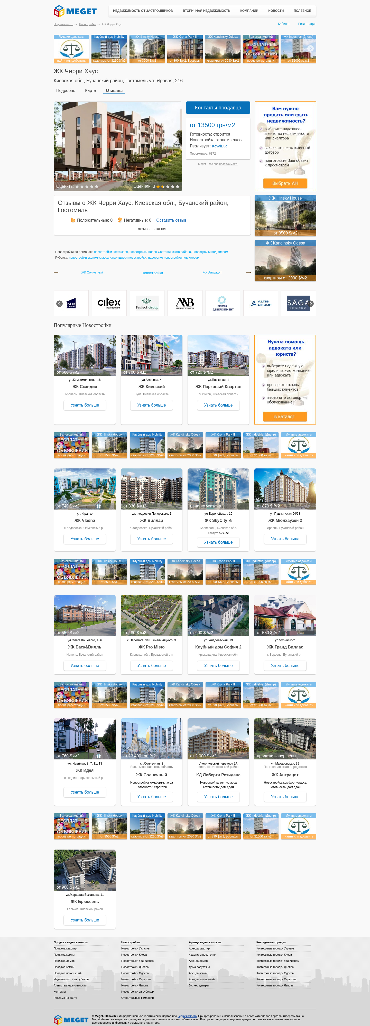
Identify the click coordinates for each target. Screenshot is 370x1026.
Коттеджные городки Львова (274, 981)
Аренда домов (198, 957)
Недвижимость (63, 24)
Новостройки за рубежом (137, 988)
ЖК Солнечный (92, 269)
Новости (276, 11)
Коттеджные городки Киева (274, 951)
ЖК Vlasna (85, 517)
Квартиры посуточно (202, 951)
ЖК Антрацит (212, 269)
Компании (249, 11)
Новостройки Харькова (136, 975)
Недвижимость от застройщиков (143, 11)
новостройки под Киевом (210, 248)
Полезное (302, 11)
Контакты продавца (218, 104)
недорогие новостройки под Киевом (173, 254)
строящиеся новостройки (128, 254)
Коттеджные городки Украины (275, 944)
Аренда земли (198, 969)
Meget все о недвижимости (71, 1016)
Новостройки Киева (134, 951)
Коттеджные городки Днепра (275, 963)
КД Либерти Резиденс (218, 771)
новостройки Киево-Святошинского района (160, 248)
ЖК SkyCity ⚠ (218, 517)
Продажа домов (64, 957)
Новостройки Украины (135, 944)
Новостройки (87, 24)
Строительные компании (137, 994)
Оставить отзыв (171, 216)
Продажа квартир (65, 944)
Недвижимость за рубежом (71, 975)
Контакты (60, 988)
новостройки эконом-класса (89, 254)
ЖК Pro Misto (151, 643)
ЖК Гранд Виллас (285, 643)
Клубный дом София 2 (218, 643)
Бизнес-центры (199, 981)
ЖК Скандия (84, 383)
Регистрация (307, 24)
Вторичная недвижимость (206, 11)
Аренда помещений (202, 975)
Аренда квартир (199, 944)
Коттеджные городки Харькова (276, 975)
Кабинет (284, 24)
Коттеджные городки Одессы (275, 969)
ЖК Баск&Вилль (84, 643)
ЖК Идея (85, 767)
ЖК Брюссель (85, 898)
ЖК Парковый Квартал (219, 383)
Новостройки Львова (134, 981)
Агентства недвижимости (70, 981)
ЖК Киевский (151, 383)
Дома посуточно (199, 963)
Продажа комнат (65, 951)
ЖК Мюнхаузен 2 (285, 517)
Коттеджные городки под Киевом (277, 957)
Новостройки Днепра (135, 963)
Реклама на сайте (65, 994)
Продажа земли (64, 963)
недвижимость (228, 160)
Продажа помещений (67, 969)
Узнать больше (84, 401)
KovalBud (219, 142)
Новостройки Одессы (135, 969)
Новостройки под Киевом (137, 957)
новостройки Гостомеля (111, 248)
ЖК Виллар (151, 517)
